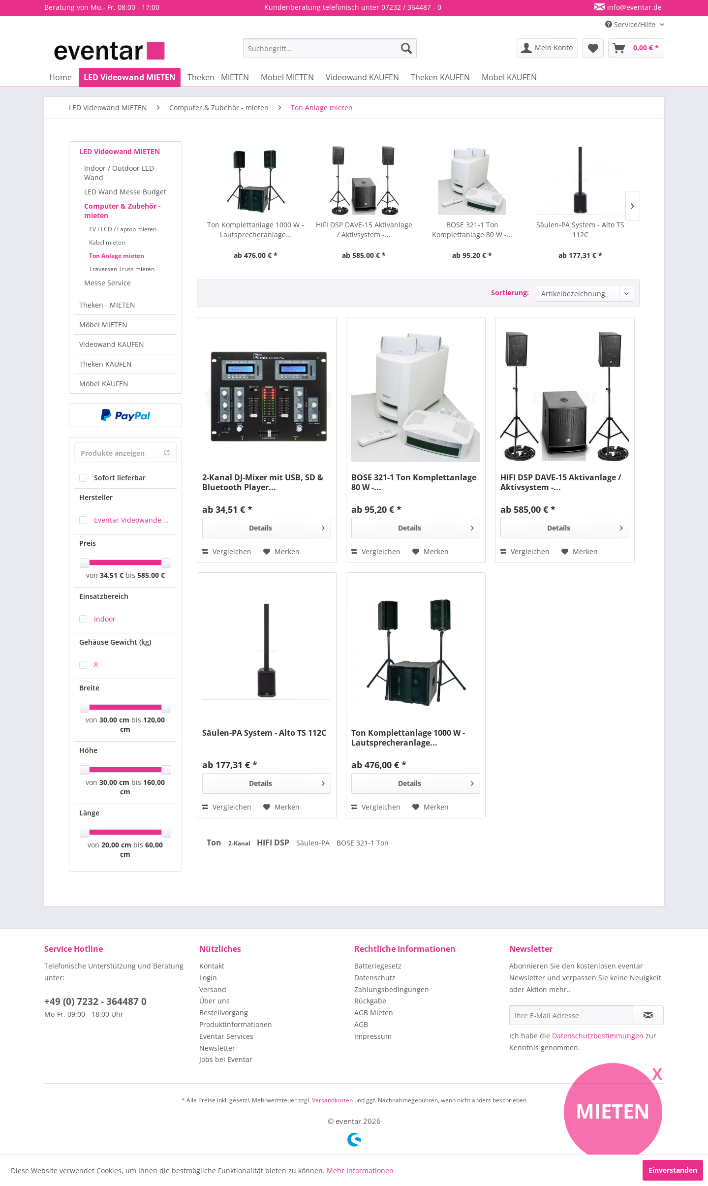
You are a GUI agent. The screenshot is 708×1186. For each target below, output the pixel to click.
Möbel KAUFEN (103, 383)
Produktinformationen (235, 1024)
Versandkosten (332, 1100)
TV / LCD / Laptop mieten (122, 229)
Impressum (373, 1036)
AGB (361, 1024)
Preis (87, 543)
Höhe (88, 750)
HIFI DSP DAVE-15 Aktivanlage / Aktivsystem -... (364, 229)
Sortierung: (510, 292)
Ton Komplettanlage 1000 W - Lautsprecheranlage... (255, 229)
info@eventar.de (633, 7)
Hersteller (96, 497)
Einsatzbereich (103, 596)
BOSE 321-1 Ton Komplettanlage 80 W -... (472, 229)
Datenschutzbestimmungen (598, 1035)
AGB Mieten (373, 1012)
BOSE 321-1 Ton (363, 842)
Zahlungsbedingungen (391, 989)
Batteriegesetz (377, 965)
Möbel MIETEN (103, 324)
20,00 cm (116, 844)
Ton (215, 842)
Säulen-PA (314, 842)
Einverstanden (672, 1170)
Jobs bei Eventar (225, 1059)
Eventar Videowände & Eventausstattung (133, 520)
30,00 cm (114, 719)
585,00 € (151, 575)
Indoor (105, 619)
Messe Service (107, 282)
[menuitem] (330, 48)
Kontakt (211, 965)
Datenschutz (375, 977)
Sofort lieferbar (120, 477)
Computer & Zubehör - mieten (122, 210)
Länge (89, 812)
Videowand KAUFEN (111, 344)
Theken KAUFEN (105, 364)
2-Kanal (240, 843)
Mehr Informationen (360, 1170)
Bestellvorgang (223, 1012)
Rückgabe (370, 1000)
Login (208, 977)
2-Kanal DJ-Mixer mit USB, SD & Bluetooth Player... (262, 482)
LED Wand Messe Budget (125, 191)
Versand (212, 989)
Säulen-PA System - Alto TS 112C (580, 229)
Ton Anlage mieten (116, 255)
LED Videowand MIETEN (119, 151)
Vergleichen (226, 551)
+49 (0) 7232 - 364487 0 (95, 1001)
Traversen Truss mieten (121, 269)
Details (287, 526)
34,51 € (112, 575)
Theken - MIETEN (107, 305)
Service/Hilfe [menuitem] (631, 24)
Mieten (613, 1110)
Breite (89, 687)
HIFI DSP (274, 842)
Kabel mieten (107, 242)
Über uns (214, 1000)
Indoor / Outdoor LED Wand (119, 172)
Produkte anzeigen (125, 453)
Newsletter (217, 1048)
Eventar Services (226, 1036)
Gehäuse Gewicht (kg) (115, 642)
